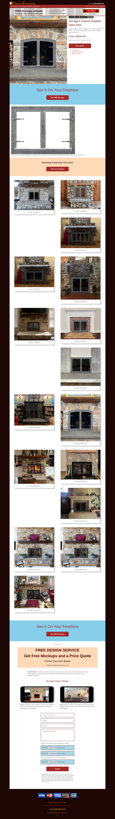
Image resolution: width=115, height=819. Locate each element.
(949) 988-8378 (99, 3)
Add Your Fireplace (57, 169)
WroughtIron (84, 17)
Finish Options (76, 50)
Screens (16, 6)
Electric (25, 6)
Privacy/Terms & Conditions (64, 805)
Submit (57, 769)
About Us (53, 805)
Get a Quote (80, 46)
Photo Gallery (96, 6)
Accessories (36, 6)
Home (71, 17)
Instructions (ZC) (76, 53)
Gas (21, 6)
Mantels (30, 6)
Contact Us (47, 805)
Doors (11, 6)
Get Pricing (88, 6)
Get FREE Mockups (57, 97)
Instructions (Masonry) (78, 52)
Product (91, 17)
